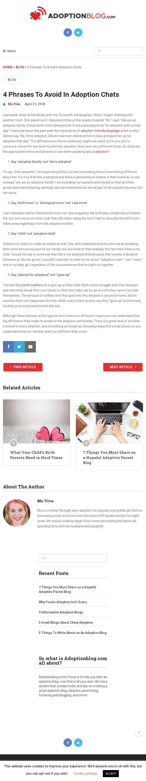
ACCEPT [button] (111, 773)
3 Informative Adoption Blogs (61, 612)
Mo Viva (14, 104)
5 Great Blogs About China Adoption (66, 622)
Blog (20, 67)
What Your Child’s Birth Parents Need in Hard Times (36, 455)
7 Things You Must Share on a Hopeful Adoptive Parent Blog (109, 457)
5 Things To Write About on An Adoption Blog (73, 633)
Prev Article (23, 367)
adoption (101, 151)
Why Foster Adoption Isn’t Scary (63, 602)
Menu (11, 51)
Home (7, 67)
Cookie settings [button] (85, 773)
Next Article (123, 367)
